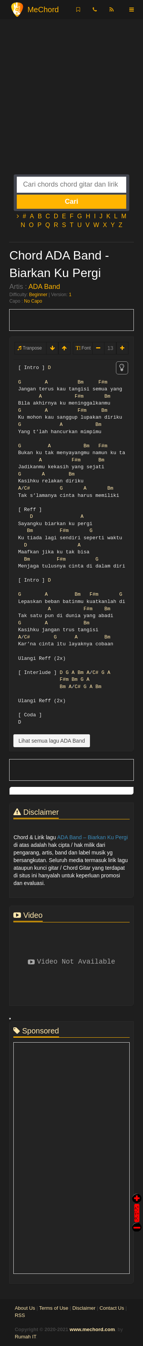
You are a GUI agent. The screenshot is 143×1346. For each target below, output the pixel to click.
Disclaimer (84, 1308)
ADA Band (44, 286)
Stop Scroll (137, 1222)
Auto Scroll (137, 1202)
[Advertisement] (71, 102)
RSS (20, 1315)
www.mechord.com (92, 1329)
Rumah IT (25, 1337)
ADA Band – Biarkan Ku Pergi (92, 837)
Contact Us (112, 1308)
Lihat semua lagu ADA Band (51, 741)
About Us (25, 1308)
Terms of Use (53, 1308)
